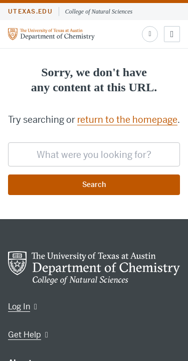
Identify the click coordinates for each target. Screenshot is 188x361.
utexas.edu (30, 12)
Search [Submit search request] (94, 184)
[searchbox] (94, 154)
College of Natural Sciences (98, 11)
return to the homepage (127, 119)
